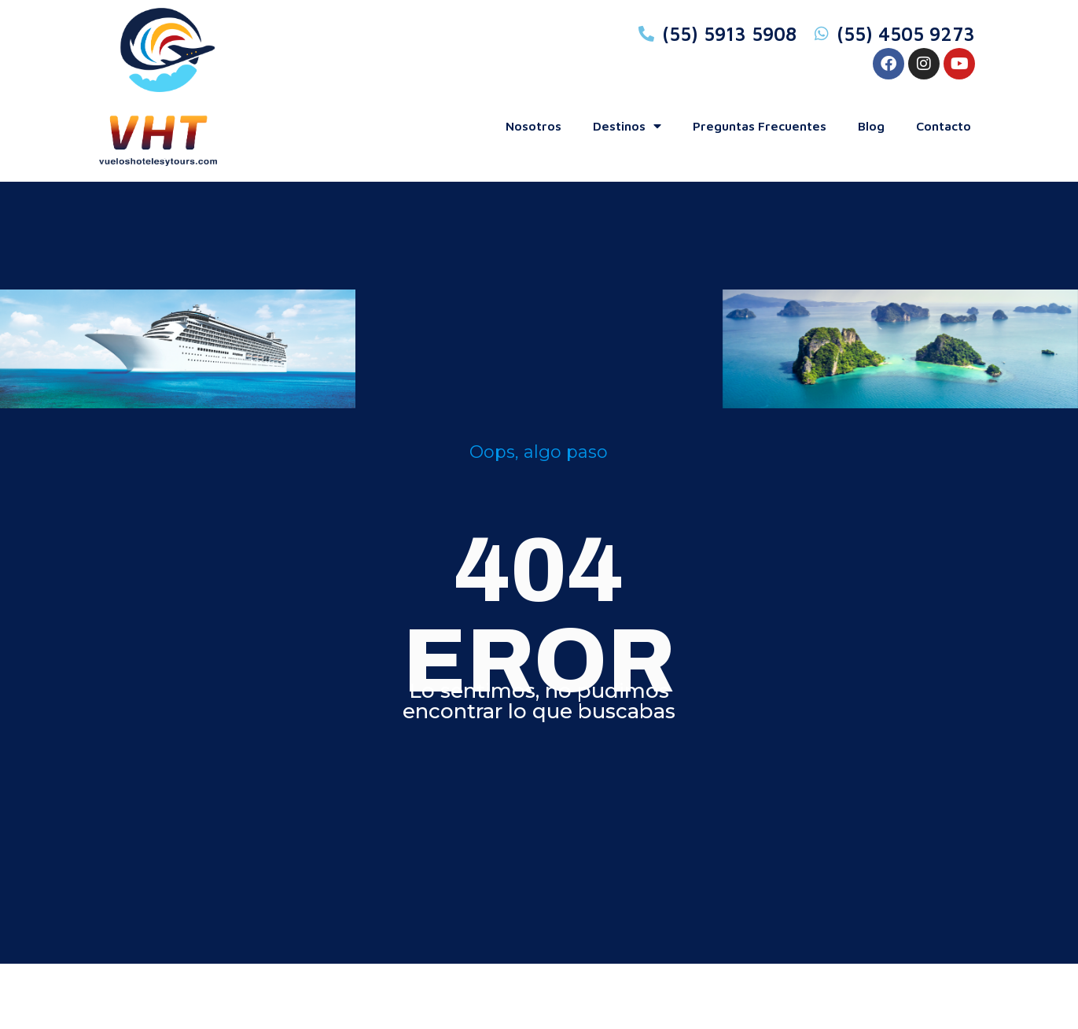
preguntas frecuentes (759, 126)
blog (871, 126)
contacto (943, 126)
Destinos (627, 126)
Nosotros (533, 126)
